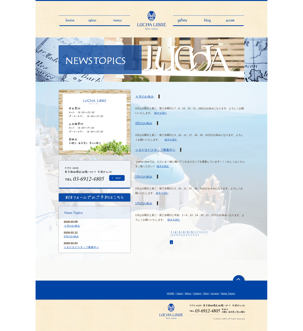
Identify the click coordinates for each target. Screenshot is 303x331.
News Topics (228, 293)
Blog (206, 293)
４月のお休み (144, 96)
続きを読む (160, 113)
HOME (170, 293)
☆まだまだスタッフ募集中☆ (155, 150)
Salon (179, 293)
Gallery (197, 293)
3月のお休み (143, 123)
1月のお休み (143, 203)
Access (215, 293)
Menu (188, 293)
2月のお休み (143, 176)
